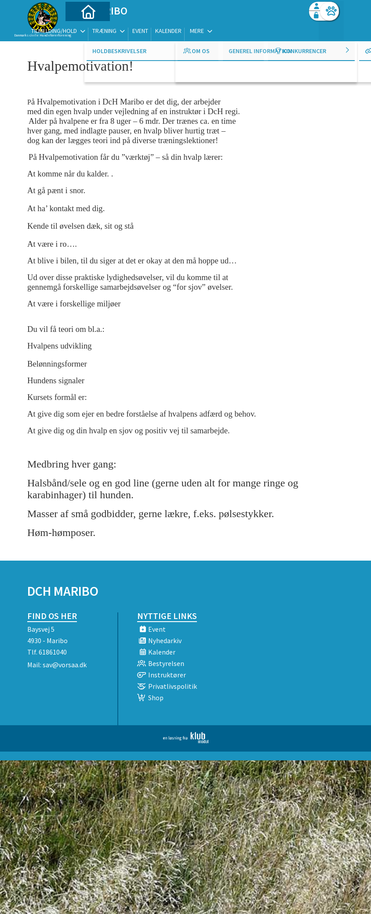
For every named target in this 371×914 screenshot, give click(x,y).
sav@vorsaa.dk (65, 664)
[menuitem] (82, 30)
